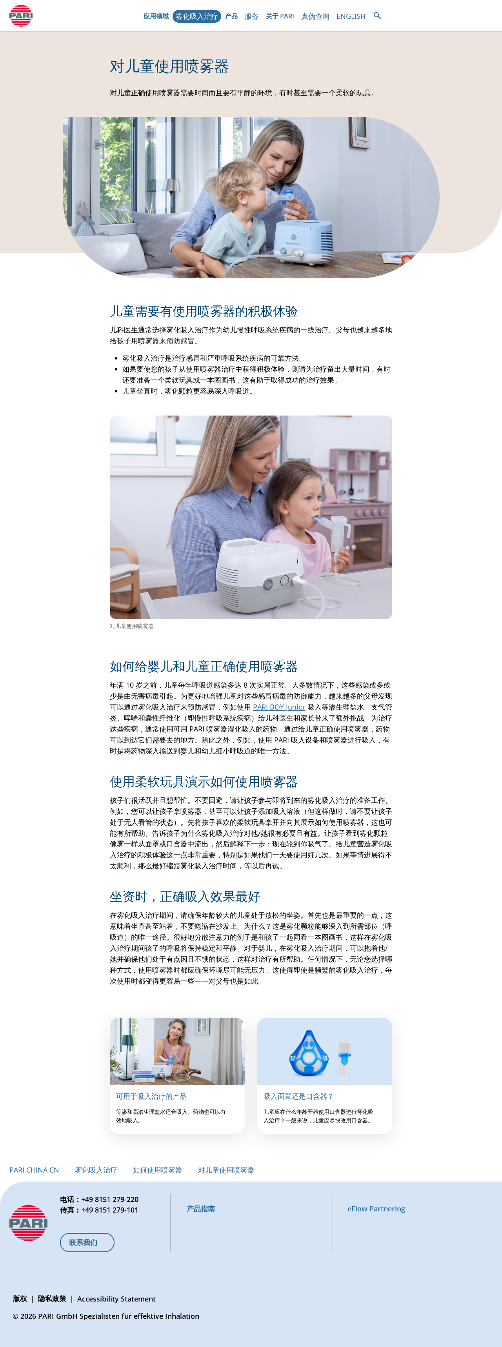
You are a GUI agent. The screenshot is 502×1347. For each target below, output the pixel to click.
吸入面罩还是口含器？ (299, 1096)
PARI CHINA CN (34, 1170)
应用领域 (158, 17)
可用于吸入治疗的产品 (151, 1096)
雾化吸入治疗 (197, 16)
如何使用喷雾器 (157, 1170)
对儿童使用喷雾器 (226, 1170)
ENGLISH (351, 16)
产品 (233, 17)
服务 (252, 16)
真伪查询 (315, 16)
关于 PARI (281, 17)
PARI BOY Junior (279, 707)
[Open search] (377, 15)
